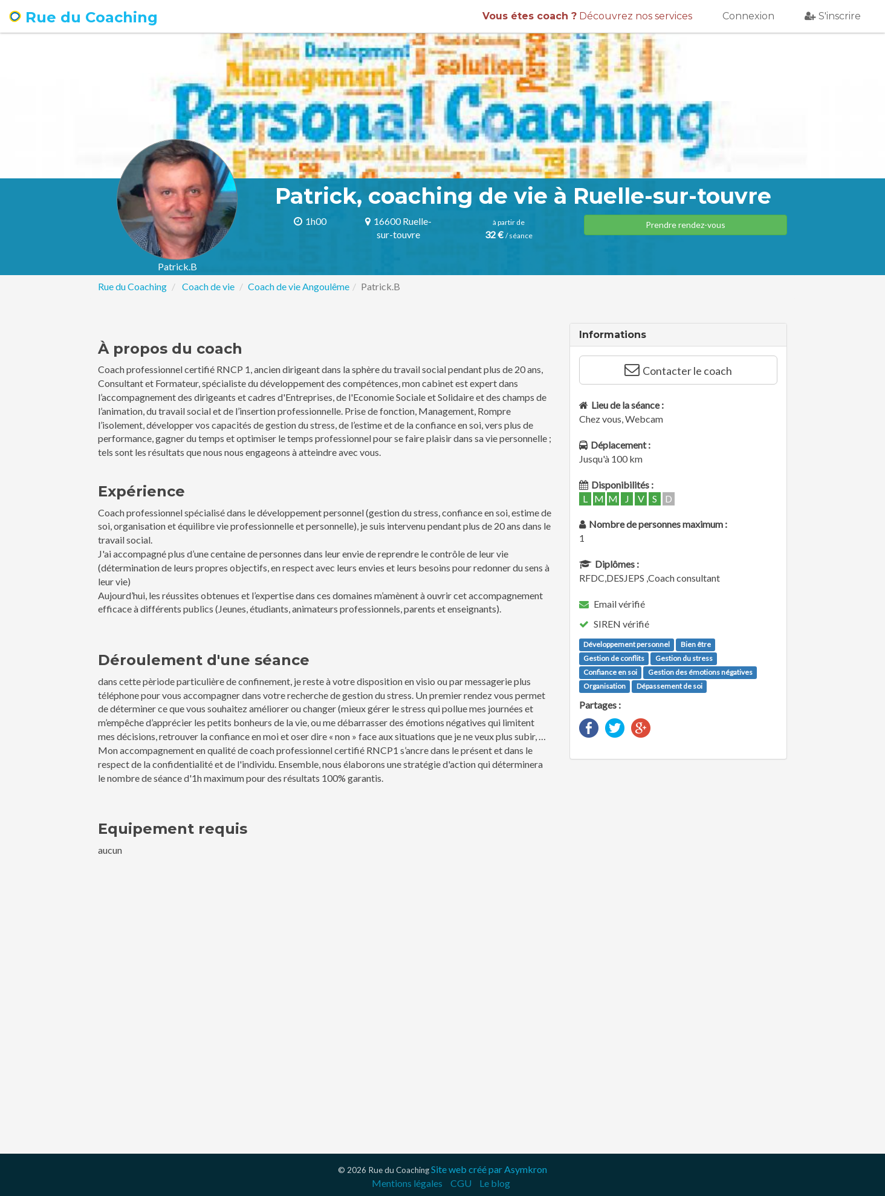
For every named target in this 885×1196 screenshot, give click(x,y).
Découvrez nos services (587, 16)
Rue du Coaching (83, 17)
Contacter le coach (678, 369)
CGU (461, 1183)
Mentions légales (407, 1183)
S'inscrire (833, 16)
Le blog (494, 1183)
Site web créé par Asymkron (489, 1169)
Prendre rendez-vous (685, 224)
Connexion (748, 16)
